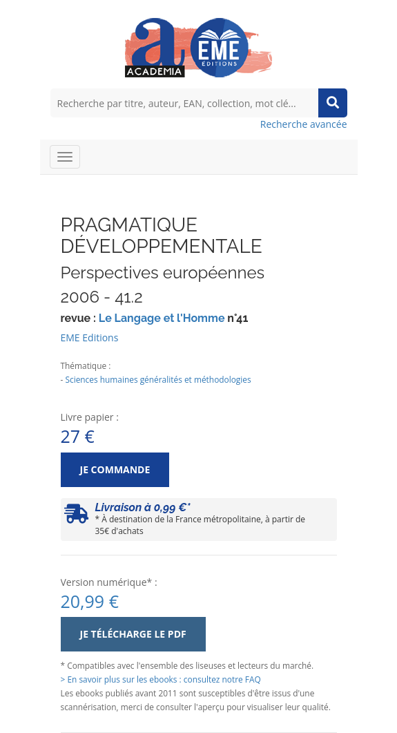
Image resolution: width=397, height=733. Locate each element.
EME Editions (90, 337)
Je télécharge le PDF (133, 633)
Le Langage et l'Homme (162, 318)
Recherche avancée (303, 124)
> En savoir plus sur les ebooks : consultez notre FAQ (161, 679)
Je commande (115, 469)
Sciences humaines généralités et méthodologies (158, 379)
